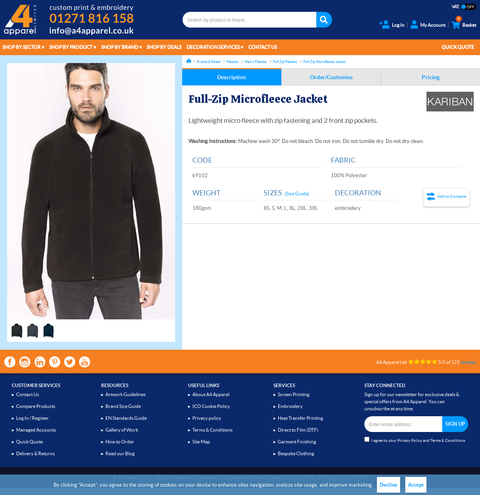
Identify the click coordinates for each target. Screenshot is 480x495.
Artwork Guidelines (125, 394)
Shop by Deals (164, 47)
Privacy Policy (409, 440)
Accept (416, 485)
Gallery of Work (121, 429)
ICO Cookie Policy (211, 406)
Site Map (201, 441)
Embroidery (290, 406)
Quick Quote (457, 47)
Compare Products (35, 406)
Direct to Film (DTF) (298, 429)
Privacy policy (206, 418)
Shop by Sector (21, 47)
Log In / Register (32, 418)
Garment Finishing (297, 441)
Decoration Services (213, 47)
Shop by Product (70, 47)
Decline (388, 485)
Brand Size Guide (123, 406)
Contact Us (262, 47)
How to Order (119, 441)
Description (231, 77)
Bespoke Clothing (296, 453)
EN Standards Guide (126, 418)
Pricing (430, 77)
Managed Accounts (36, 429)
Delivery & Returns (35, 453)
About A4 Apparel (210, 394)
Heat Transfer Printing (300, 418)
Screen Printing (293, 394)
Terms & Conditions (212, 429)
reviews (468, 362)
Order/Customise (331, 77)
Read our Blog (120, 453)
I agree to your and (414, 440)
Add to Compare (451, 196)
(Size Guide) (296, 193)
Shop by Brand (119, 47)
